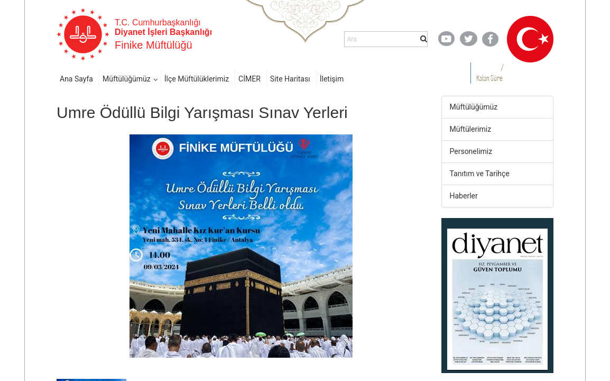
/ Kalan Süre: (489, 72)
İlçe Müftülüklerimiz (196, 79)
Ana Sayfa (76, 79)
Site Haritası (290, 79)
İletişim (332, 79)
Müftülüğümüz (127, 79)
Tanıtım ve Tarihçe (480, 173)
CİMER (249, 79)
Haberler (464, 196)
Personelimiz (471, 151)
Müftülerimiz (471, 129)
